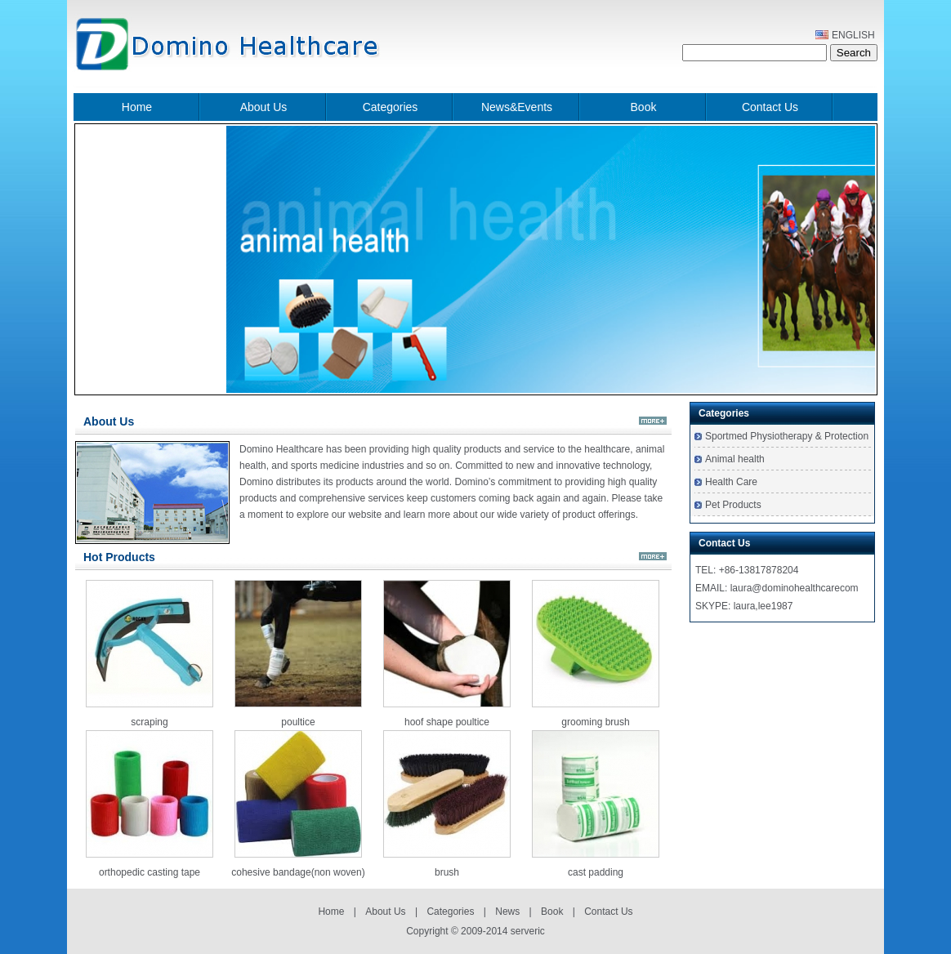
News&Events (516, 107)
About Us (264, 107)
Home (137, 107)
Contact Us (770, 107)
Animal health (735, 459)
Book (644, 107)
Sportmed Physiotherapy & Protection (786, 436)
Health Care (731, 482)
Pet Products (733, 504)
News (507, 911)
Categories (390, 107)
